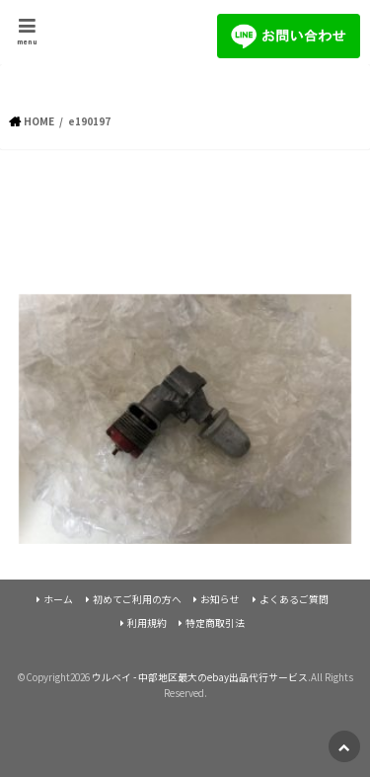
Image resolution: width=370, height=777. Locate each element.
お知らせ (220, 599)
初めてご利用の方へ (137, 599)
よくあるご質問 (294, 599)
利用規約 (147, 623)
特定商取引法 (215, 623)
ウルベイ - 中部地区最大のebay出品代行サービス (200, 677)
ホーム (58, 599)
